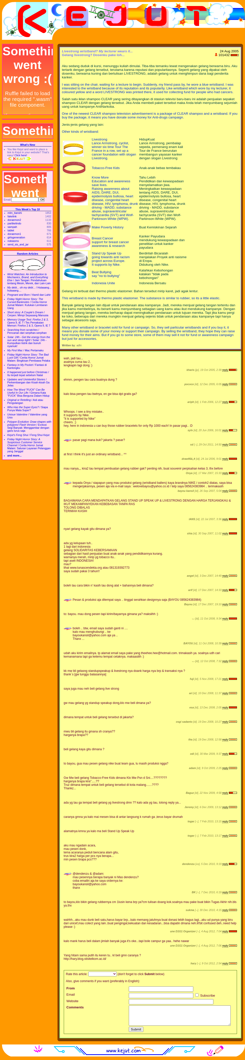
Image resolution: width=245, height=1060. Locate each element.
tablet (11, 230)
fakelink (12, 216)
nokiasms (13, 240)
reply (225, 369)
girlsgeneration (16, 237)
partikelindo (14, 223)
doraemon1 (14, 233)
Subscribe (205, 995)
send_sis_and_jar (18, 244)
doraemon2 (14, 219)
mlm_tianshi (15, 212)
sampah (12, 226)
